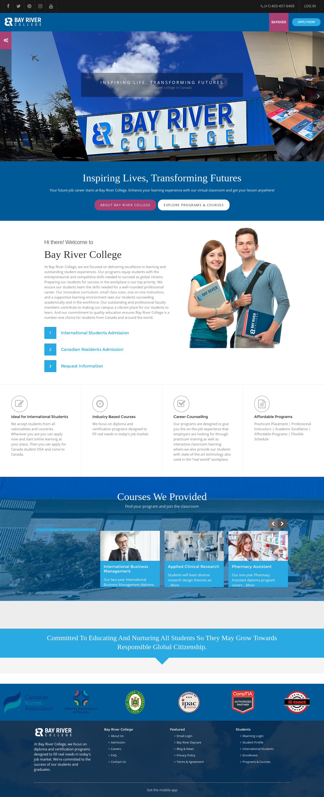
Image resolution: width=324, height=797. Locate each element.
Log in (310, 6)
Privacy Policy (186, 755)
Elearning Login (252, 736)
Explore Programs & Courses (194, 205)
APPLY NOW (306, 22)
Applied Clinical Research (193, 567)
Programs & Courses (256, 762)
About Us (117, 736)
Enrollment (250, 755)
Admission (118, 742)
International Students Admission (95, 332)
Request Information (82, 366)
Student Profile (252, 742)
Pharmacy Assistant (252, 567)
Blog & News (185, 749)
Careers (116, 749)
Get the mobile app (162, 790)
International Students (258, 749)
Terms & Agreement (190, 762)
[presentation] (273, 524)
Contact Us (118, 762)
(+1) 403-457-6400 (277, 6)
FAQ (114, 755)
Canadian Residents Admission (92, 349)
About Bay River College (125, 205)
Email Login (184, 736)
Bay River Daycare (189, 742)
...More (173, 586)
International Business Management (126, 569)
